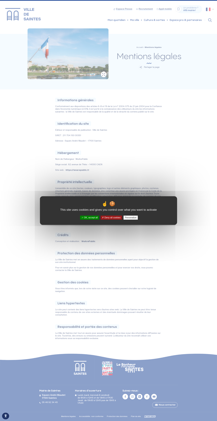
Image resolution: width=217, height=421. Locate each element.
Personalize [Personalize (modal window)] (130, 217)
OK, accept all (90, 217)
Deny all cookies (111, 217)
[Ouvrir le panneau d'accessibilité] (5, 416)
